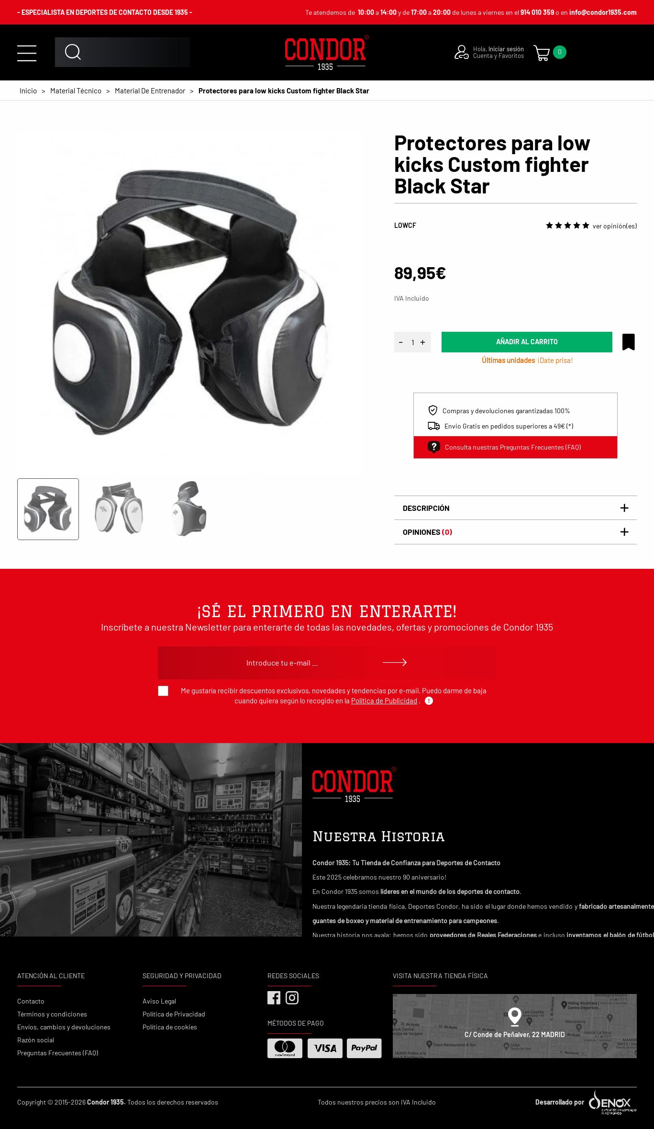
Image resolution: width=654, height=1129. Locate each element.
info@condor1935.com (603, 12)
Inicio (28, 90)
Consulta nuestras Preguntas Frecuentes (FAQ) (504, 447)
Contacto (30, 1001)
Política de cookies (170, 1027)
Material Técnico (75, 90)
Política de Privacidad (174, 1014)
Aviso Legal (159, 1001)
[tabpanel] (189, 303)
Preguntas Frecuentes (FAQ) (57, 1053)
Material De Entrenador (150, 90)
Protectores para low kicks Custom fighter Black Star (284, 90)
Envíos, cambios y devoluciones (64, 1027)
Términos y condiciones (52, 1014)
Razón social (35, 1040)
